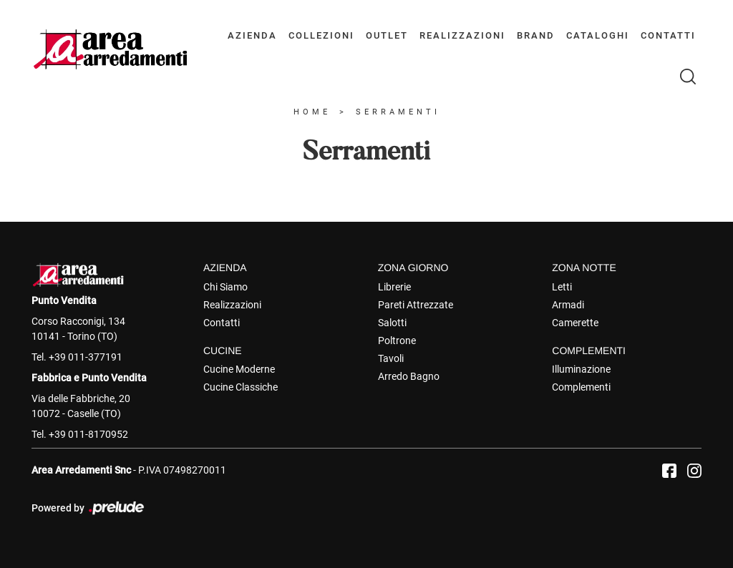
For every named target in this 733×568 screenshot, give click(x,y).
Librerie (394, 287)
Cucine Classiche (240, 387)
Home (312, 112)
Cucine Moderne (239, 369)
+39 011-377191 (85, 357)
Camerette (575, 322)
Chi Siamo (225, 287)
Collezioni (321, 35)
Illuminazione (581, 369)
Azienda (252, 35)
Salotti (392, 322)
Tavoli (391, 358)
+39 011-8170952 (88, 434)
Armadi (568, 304)
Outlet (387, 35)
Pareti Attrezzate (415, 304)
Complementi (581, 387)
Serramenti (398, 112)
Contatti (668, 35)
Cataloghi (597, 35)
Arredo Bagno (409, 376)
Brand (536, 35)
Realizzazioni (462, 35)
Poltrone (397, 340)
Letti (562, 287)
